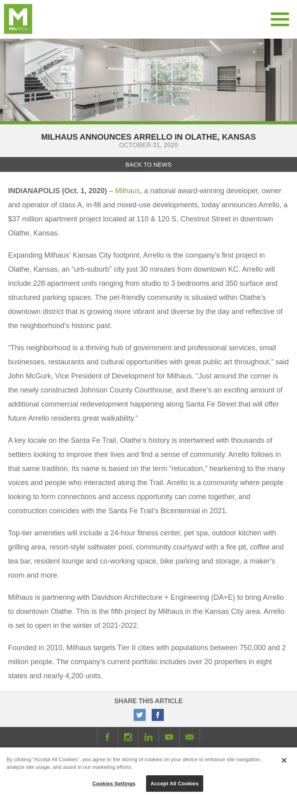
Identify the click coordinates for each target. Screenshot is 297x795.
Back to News (148, 164)
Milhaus (127, 191)
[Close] (284, 762)
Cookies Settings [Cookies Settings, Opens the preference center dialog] (114, 786)
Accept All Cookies (175, 786)
